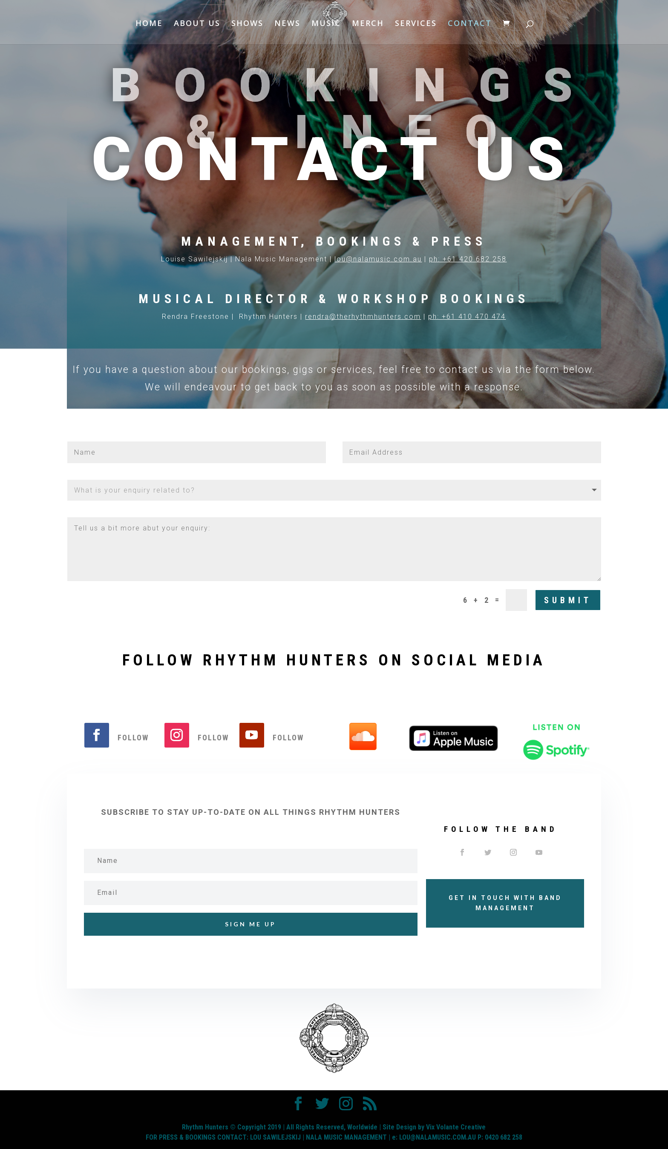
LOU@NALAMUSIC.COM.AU (437, 1137)
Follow (133, 737)
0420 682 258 (503, 1137)
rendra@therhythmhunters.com (363, 316)
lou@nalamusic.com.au (378, 259)
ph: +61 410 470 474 (467, 316)
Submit (568, 600)
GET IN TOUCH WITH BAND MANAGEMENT (505, 902)
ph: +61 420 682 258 (468, 259)
